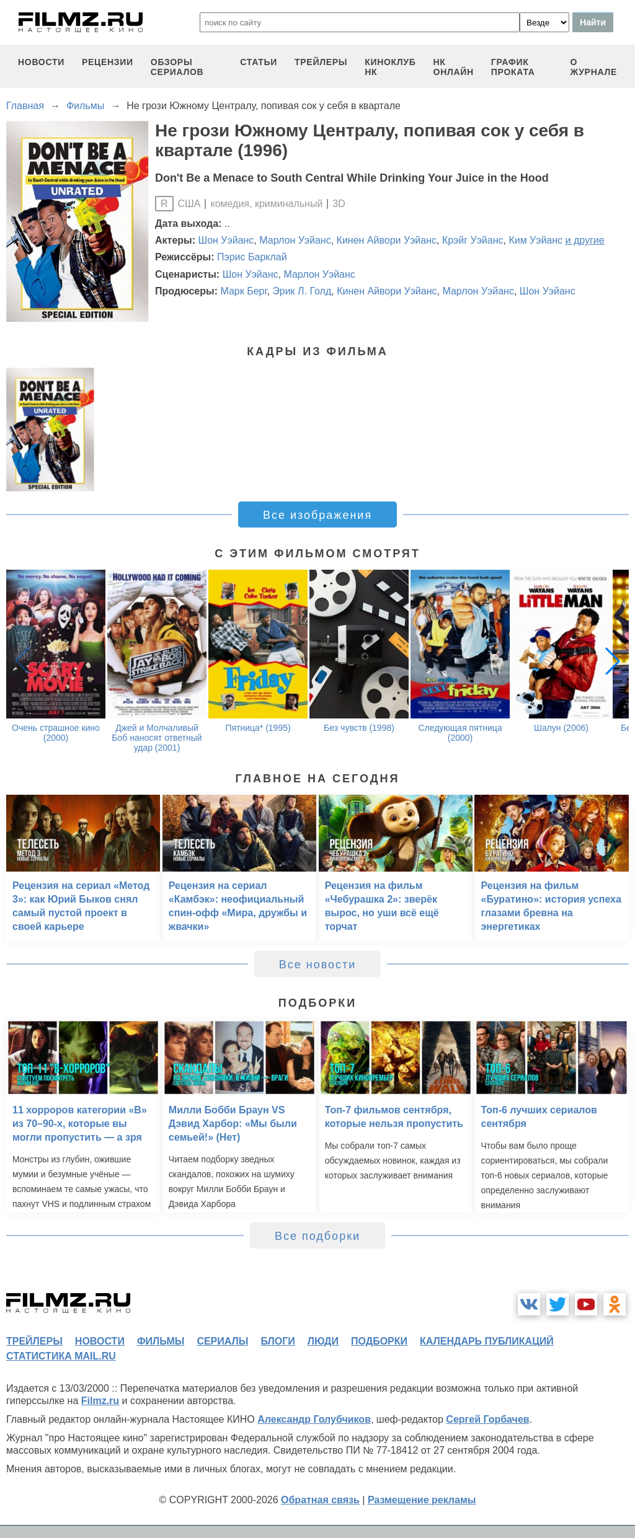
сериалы (222, 1341)
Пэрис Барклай (252, 257)
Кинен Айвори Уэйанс (387, 240)
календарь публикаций (487, 1341)
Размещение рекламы (422, 1500)
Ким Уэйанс (535, 240)
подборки (379, 1341)
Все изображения (317, 515)
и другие (585, 240)
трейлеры (321, 62)
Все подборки (317, 1236)
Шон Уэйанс (226, 240)
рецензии (107, 62)
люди (323, 1341)
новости (41, 62)
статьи (258, 62)
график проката (513, 67)
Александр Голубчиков (314, 1419)
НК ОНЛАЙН (453, 67)
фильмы (160, 1341)
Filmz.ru (100, 1400)
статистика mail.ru (61, 1356)
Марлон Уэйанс (295, 240)
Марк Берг (243, 291)
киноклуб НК (390, 67)
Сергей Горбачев (487, 1419)
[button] (612, 660)
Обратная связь (320, 1500)
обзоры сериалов (177, 67)
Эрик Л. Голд (301, 291)
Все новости (318, 964)
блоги (277, 1341)
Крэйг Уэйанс (473, 240)
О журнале (593, 67)
